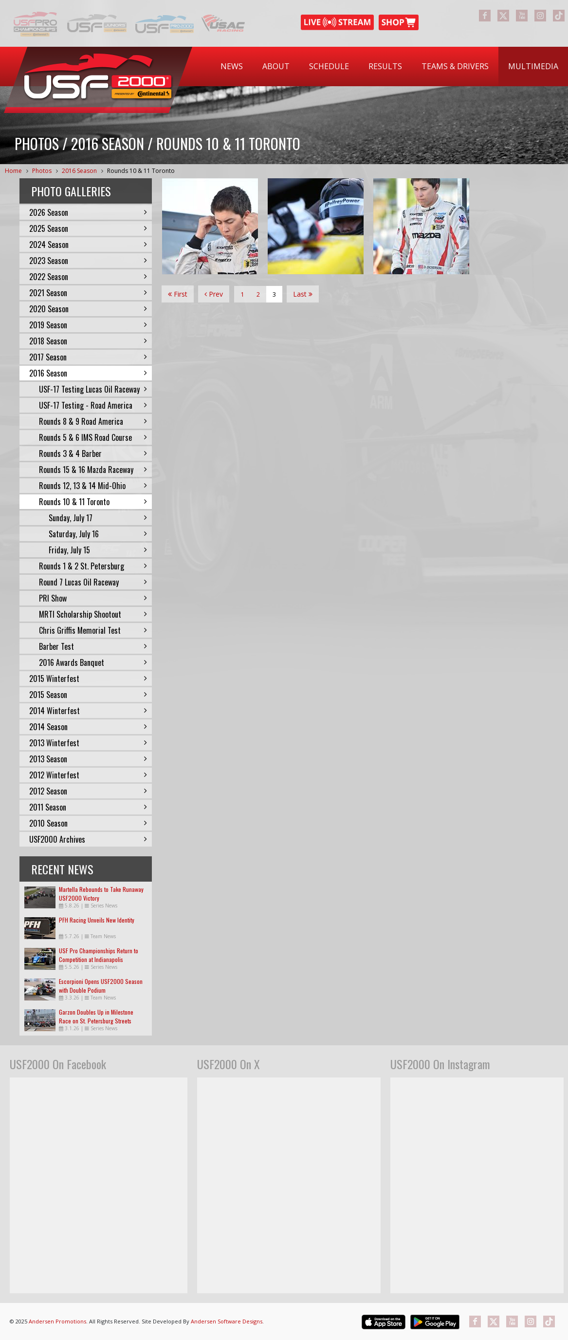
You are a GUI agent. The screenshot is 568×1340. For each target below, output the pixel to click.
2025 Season (88, 228)
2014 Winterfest (88, 711)
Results (385, 66)
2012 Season (88, 791)
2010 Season (88, 823)
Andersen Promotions (57, 1321)
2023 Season (88, 260)
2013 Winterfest (88, 743)
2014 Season (88, 727)
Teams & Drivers (455, 66)
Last (302, 294)
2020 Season (88, 309)
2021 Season (88, 293)
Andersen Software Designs (226, 1321)
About (276, 66)
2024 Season (88, 244)
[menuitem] (232, 66)
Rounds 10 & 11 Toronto (141, 171)
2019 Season (88, 325)
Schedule (329, 66)
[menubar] (389, 66)
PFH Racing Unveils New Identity (96, 920)
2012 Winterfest (88, 775)
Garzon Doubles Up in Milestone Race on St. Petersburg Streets (96, 1016)
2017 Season (88, 357)
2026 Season (88, 212)
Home (13, 171)
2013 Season (88, 759)
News (231, 66)
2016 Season (79, 171)
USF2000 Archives (88, 839)
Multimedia (533, 66)
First (177, 294)
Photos (42, 171)
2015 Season (88, 694)
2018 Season (88, 341)
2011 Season (88, 807)
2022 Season (88, 277)
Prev (213, 294)
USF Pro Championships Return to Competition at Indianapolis (98, 954)
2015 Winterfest (88, 678)
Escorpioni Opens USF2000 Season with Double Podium (101, 985)
